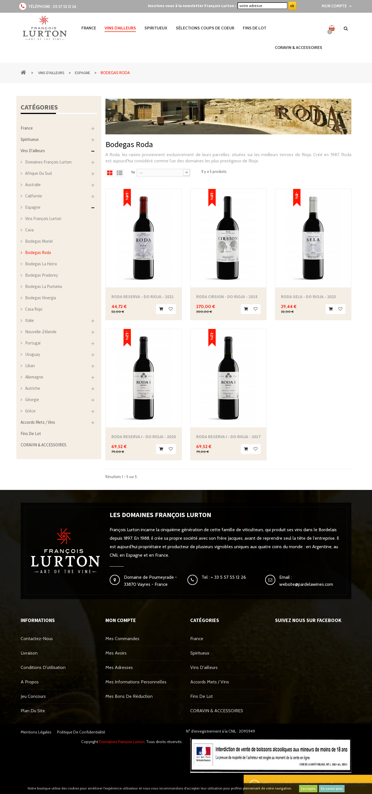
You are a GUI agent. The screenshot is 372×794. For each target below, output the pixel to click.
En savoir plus (332, 788)
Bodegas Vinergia (40, 297)
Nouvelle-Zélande (40, 331)
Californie (33, 196)
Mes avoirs (116, 653)
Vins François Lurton (42, 218)
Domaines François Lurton (48, 162)
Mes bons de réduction (129, 696)
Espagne (32, 207)
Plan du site (33, 710)
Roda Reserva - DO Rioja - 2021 (142, 296)
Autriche (32, 388)
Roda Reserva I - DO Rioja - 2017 (228, 436)
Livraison (29, 653)
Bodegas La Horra (40, 263)
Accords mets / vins (38, 422)
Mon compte (120, 620)
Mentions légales (36, 732)
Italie (29, 320)
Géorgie (31, 399)
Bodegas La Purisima (43, 286)
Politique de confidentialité (81, 732)
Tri (133, 172)
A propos (30, 682)
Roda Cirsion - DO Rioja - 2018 (227, 296)
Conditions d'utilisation (43, 667)
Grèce (30, 411)
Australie (32, 184)
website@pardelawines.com (306, 584)
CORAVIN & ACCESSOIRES (43, 444)
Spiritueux (30, 139)
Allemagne (33, 377)
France (27, 128)
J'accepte (308, 788)
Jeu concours (33, 696)
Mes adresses (119, 667)
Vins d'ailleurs (33, 150)
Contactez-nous (37, 638)
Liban (29, 365)
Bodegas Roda (37, 252)
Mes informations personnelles (135, 682)
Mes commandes (122, 638)
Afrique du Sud (38, 173)
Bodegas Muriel (38, 241)
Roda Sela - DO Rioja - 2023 (308, 296)
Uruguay (32, 354)
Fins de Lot (31, 433)
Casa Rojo (33, 309)
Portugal (32, 343)
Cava (29, 230)
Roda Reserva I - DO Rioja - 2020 (143, 436)
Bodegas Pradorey (41, 275)
